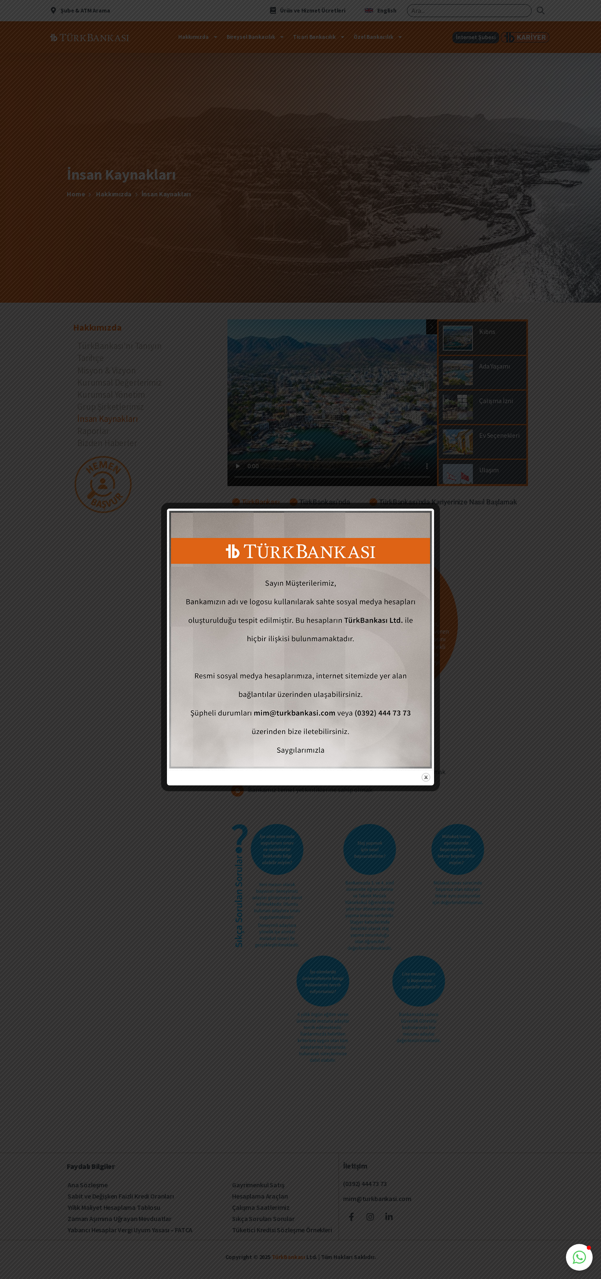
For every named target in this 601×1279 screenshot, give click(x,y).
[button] (579, 1257)
